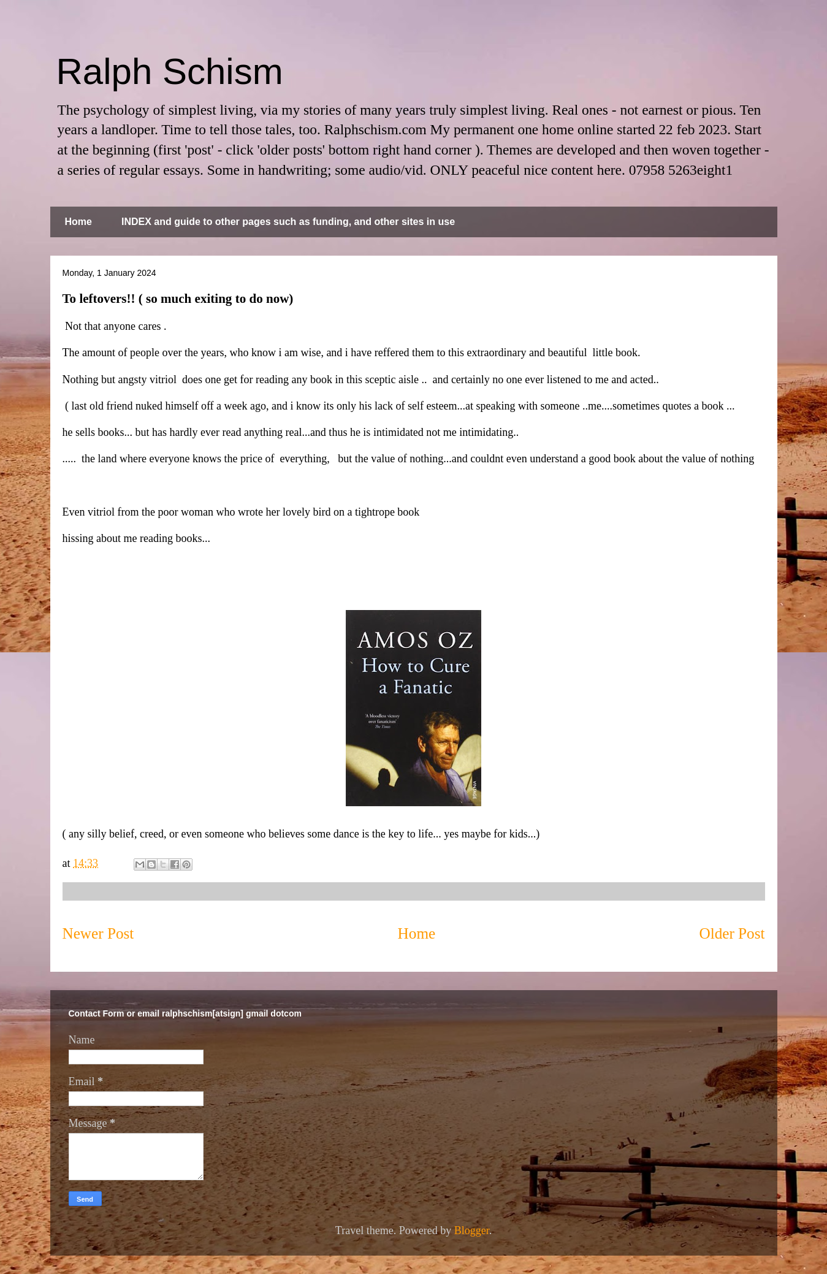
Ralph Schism (169, 71)
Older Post (731, 933)
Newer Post (98, 933)
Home (78, 221)
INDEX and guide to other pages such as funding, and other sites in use (288, 221)
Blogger (471, 1230)
